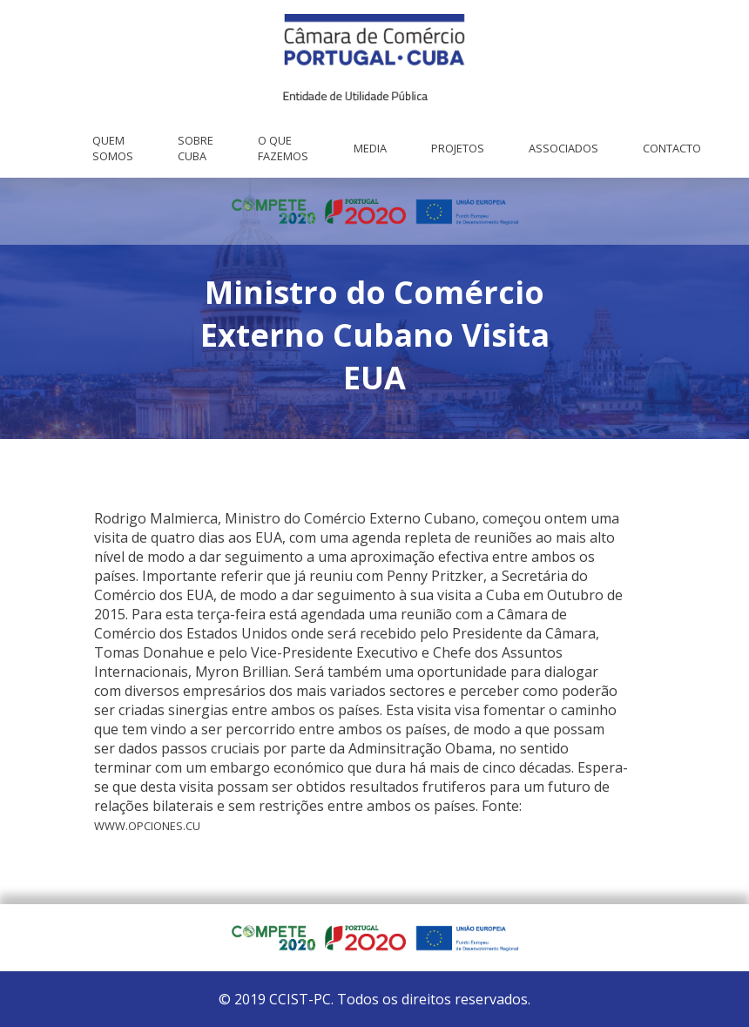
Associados (563, 148)
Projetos (457, 148)
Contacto (672, 148)
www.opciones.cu (147, 826)
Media (370, 148)
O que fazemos (283, 148)
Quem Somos (112, 148)
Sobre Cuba (195, 148)
